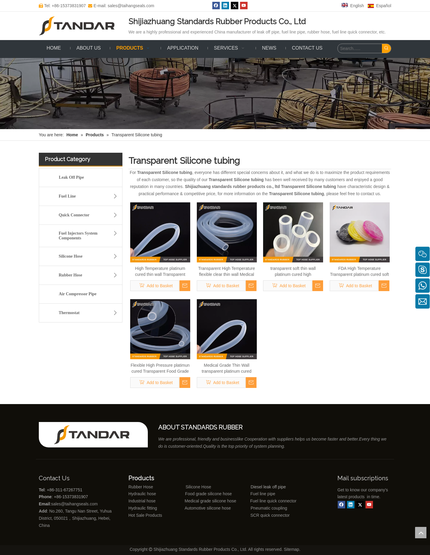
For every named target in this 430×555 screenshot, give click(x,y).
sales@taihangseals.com (75, 504)
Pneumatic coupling (269, 508)
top (420, 532)
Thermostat (90, 313)
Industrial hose (142, 501)
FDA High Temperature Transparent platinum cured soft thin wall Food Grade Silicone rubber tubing (359, 271)
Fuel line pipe (263, 493)
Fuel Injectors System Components (90, 234)
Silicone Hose (90, 256)
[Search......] (360, 48)
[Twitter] (234, 5)
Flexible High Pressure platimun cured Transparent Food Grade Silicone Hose (160, 368)
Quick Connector (90, 215)
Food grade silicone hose (209, 493)
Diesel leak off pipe (268, 486)
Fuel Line (90, 196)
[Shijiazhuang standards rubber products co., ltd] (95, 434)
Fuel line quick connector (273, 501)
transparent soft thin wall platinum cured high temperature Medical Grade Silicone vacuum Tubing (293, 271)
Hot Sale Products (145, 515)
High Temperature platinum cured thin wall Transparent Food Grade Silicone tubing (160, 271)
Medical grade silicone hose (210, 501)
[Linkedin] (225, 5)
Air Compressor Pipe (77, 294)
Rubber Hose (90, 275)
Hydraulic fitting (142, 508)
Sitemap (291, 549)
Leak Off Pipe (71, 177)
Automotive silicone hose (197, 508)
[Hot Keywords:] (386, 48)
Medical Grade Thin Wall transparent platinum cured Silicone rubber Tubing (226, 368)
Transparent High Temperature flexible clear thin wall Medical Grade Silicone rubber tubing (226, 271)
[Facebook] (216, 5)
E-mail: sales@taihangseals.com (121, 5)
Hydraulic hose (142, 493)
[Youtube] (244, 5)
